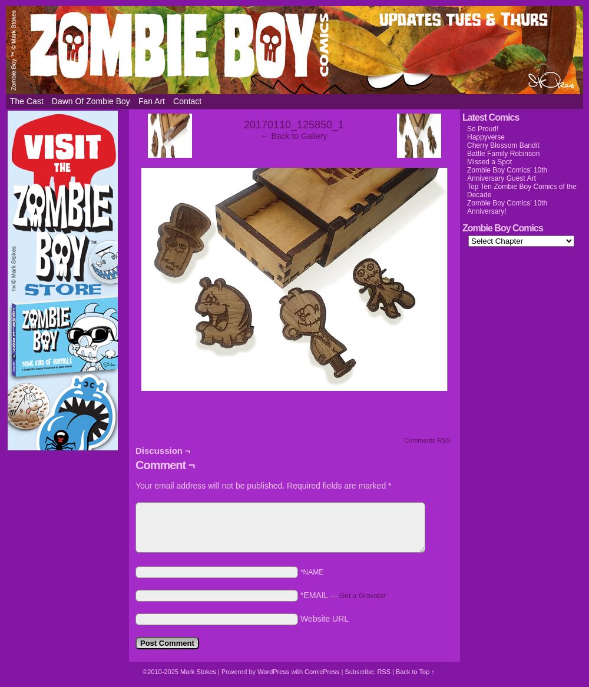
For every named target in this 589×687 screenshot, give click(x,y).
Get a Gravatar (362, 596)
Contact (187, 101)
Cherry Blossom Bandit (503, 145)
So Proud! (482, 129)
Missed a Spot (489, 162)
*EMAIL (343, 595)
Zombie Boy (294, 50)
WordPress (273, 671)
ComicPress (322, 671)
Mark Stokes (199, 671)
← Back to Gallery (294, 136)
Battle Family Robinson (503, 154)
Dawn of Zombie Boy (91, 101)
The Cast (27, 101)
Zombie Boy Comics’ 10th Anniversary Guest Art (507, 174)
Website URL (324, 618)
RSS (384, 671)
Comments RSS (427, 440)
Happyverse (486, 137)
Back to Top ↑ (415, 671)
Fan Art (151, 101)
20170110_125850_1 (294, 125)
